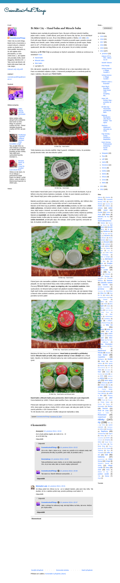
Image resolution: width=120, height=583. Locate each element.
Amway (100, 199)
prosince (105, 53)
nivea (108, 372)
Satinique (109, 427)
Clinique (100, 250)
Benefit (110, 227)
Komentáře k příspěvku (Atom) (55, 574)
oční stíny (108, 380)
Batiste (103, 223)
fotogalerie (100, 278)
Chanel (105, 299)
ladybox (100, 325)
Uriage (108, 461)
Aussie (100, 212)
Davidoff (100, 259)
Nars (99, 372)
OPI (111, 383)
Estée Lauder (103, 270)
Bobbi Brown (102, 238)
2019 (102, 36)
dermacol (108, 259)
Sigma (110, 433)
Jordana (100, 310)
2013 (102, 186)
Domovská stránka (62, 570)
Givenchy (100, 291)
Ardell (100, 206)
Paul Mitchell (102, 393)
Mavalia (108, 353)
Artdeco (107, 206)
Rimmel (105, 408)
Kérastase (100, 314)
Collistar (100, 252)
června (104, 168)
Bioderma (106, 231)
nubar (106, 374)
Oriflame (102, 385)
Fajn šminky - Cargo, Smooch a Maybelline (106, 136)
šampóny (107, 440)
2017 (102, 42)
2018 (102, 39)
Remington (101, 406)
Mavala (100, 353)
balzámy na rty (103, 216)
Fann (40, 54)
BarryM (100, 219)
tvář (106, 455)
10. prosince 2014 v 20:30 (69, 471)
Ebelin (108, 265)
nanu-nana (107, 369)
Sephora (104, 431)
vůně (99, 470)
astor (110, 208)
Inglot (102, 306)
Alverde (107, 197)
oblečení (110, 376)
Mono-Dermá (101, 367)
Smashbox (101, 437)
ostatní (100, 387)
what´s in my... (103, 472)
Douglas (109, 263)
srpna (104, 162)
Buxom (100, 244)
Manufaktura (103, 346)
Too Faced (107, 448)
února (104, 180)
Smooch (100, 440)
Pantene (107, 391)
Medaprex (101, 359)
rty (99, 422)
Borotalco (103, 240)
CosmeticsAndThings (25, 11)
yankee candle (103, 474)
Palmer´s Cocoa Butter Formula (105, 389)
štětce (100, 442)
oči (99, 380)
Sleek (108, 435)
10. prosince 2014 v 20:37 (69, 502)
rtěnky (101, 419)
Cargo (100, 246)
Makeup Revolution (105, 344)
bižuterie (107, 235)
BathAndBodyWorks (104, 221)
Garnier (105, 285)
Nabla (99, 370)
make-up (105, 342)
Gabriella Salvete (106, 282)
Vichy (100, 465)
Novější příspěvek (37, 570)
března (104, 177)
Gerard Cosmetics (104, 287)
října (103, 156)
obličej (102, 378)
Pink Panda (105, 65)
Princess (110, 400)
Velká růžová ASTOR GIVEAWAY (21, 112)
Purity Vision (105, 402)
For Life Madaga (104, 276)
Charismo (101, 301)
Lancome (101, 329)
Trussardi (100, 452)
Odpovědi (41, 443)
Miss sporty (108, 363)
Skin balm (38, 63)
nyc (111, 374)
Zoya (99, 478)
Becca (105, 225)
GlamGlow (109, 291)
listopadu (105, 153)
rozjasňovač (102, 417)
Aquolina (108, 203)
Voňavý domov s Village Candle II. (107, 70)
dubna (104, 174)
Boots (110, 238)
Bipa (106, 233)
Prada (103, 400)
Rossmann (102, 415)
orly (109, 385)
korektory (107, 318)
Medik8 (110, 359)
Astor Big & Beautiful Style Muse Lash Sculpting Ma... (106, 91)
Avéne (108, 212)
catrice (107, 246)
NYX (101, 376)
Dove (102, 265)
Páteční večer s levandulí (107, 82)
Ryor (109, 422)
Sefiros (102, 429)
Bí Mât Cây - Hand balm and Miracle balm (106, 109)
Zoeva (107, 476)
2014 (102, 51)
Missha (102, 365)
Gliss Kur (103, 293)
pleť (110, 398)
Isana (108, 306)
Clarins (108, 248)
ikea (111, 304)
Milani (103, 361)
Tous (108, 450)
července (105, 165)
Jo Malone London (104, 308)
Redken (100, 404)
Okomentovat (36, 519)
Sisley (102, 435)
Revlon (110, 406)
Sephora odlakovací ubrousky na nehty (106, 128)
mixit (108, 365)
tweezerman (101, 459)
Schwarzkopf (102, 433)
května (104, 171)
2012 (102, 189)
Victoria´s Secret (103, 463)
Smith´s (108, 438)
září (103, 159)
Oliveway (104, 383)
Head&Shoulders (102, 297)
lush (102, 338)
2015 (102, 48)
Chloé (105, 304)
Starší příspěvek (87, 570)
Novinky (100, 374)
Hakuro (108, 295)
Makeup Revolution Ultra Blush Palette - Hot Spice (107, 118)
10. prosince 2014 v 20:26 (60, 459)
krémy (100, 320)
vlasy (107, 467)
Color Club (108, 252)
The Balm (103, 444)
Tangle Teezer (108, 442)
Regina (108, 404)
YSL (99, 476)
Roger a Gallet (103, 412)
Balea (108, 214)
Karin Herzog (108, 310)
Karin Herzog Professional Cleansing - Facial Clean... (107, 145)
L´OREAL (109, 320)
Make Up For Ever (106, 340)
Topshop (100, 450)
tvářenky (101, 457)
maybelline (101, 357)
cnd (108, 250)
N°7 (109, 367)
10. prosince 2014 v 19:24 (52, 431)
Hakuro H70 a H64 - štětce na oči (106, 58)
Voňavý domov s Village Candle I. (107, 77)
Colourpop (105, 255)
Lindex (103, 335)
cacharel (107, 244)
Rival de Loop (103, 410)
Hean (110, 297)
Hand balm (39, 58)
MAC (110, 338)
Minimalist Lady (41, 486)
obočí (109, 378)
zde (80, 38)
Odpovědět (39, 439)
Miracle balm (39, 60)
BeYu (102, 229)
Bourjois (106, 242)
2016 (102, 45)
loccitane (109, 335)
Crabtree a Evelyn (104, 257)
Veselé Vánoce (107, 62)
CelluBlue (100, 248)
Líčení (110, 333)
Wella (108, 470)
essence (101, 268)
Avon (99, 214)
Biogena (100, 233)
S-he (103, 425)
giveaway (101, 289)
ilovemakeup (45, 459)
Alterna (100, 197)
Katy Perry (105, 312)
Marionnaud (102, 350)
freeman (109, 280)
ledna (104, 183)
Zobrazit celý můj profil (15, 69)
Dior (104, 261)
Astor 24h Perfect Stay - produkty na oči (107, 101)
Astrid (105, 210)
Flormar (107, 274)
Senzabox (109, 429)
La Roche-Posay (105, 323)
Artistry (100, 208)
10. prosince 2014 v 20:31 (56, 486)
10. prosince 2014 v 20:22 (69, 447)
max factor (102, 355)
